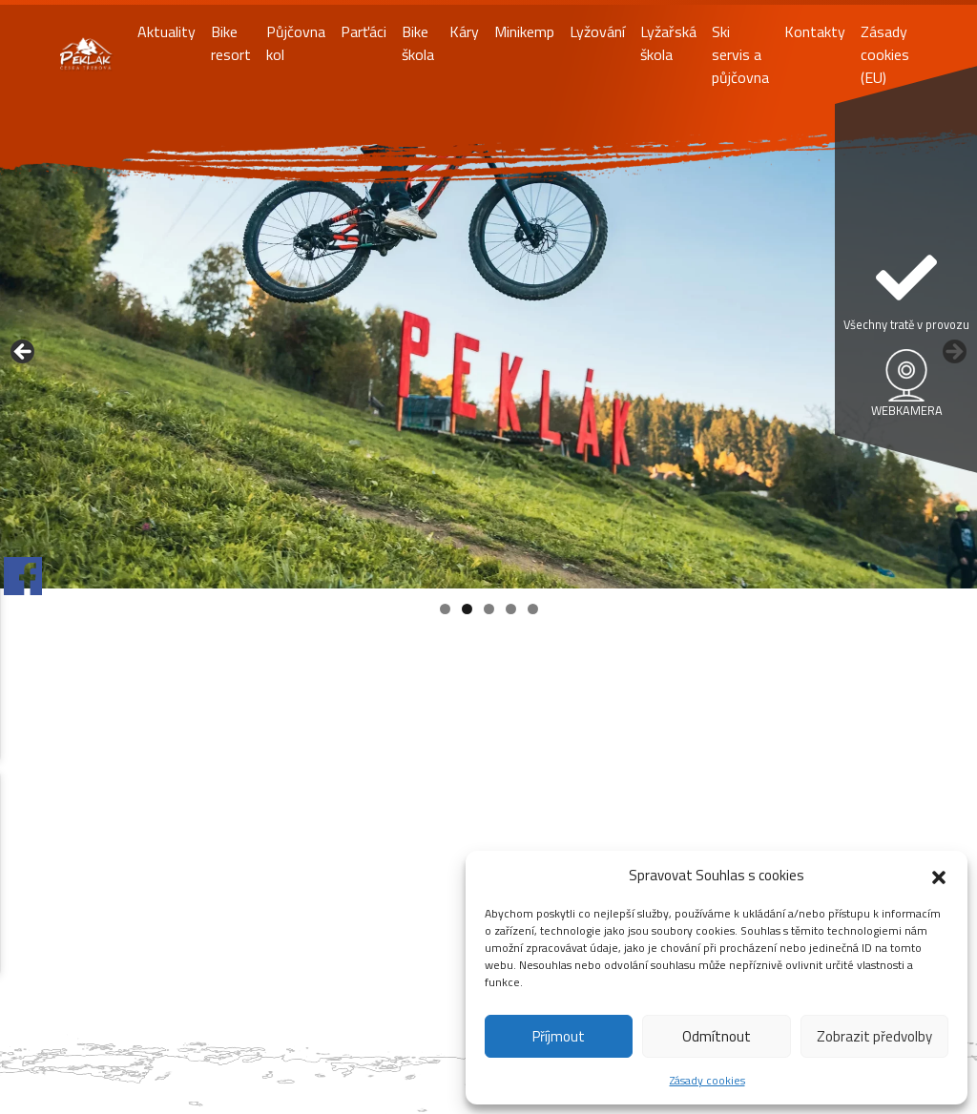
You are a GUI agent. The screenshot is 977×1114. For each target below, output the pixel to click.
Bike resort (231, 43)
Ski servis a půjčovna (740, 54)
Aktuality (166, 31)
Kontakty (814, 31)
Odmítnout (716, 1036)
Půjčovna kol (295, 43)
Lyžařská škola (668, 43)
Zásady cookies (707, 1080)
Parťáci (363, 31)
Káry (464, 31)
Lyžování (597, 31)
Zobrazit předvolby (874, 1036)
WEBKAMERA (907, 410)
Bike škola (418, 43)
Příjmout (558, 1036)
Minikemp (524, 31)
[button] (938, 875)
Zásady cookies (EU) (885, 54)
